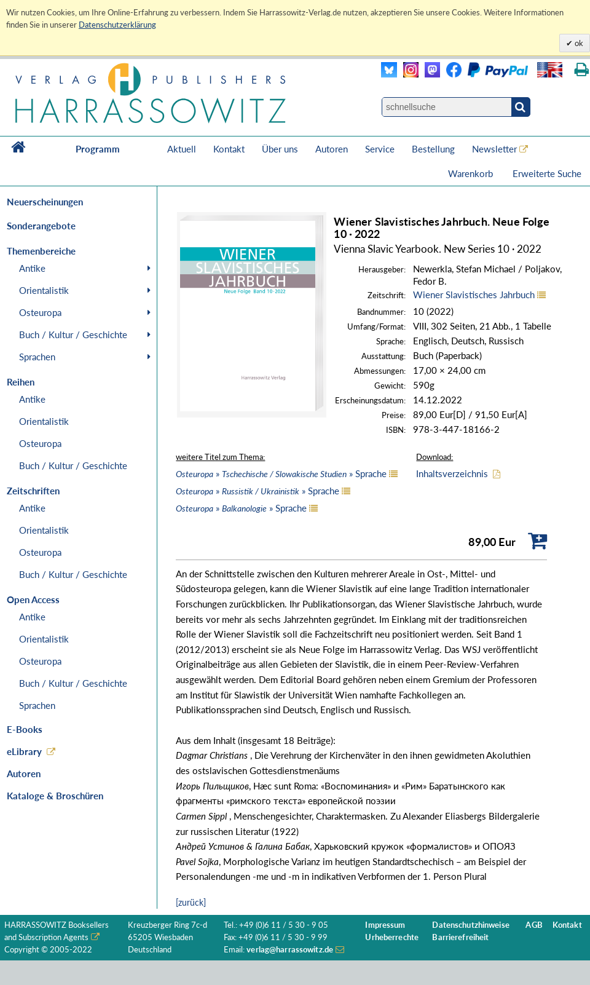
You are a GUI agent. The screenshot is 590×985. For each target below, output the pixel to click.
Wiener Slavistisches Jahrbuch (474, 294)
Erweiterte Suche (547, 173)
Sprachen (37, 356)
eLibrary (24, 751)
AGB (533, 925)
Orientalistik (44, 290)
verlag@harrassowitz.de (289, 949)
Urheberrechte (392, 937)
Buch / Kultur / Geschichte (73, 334)
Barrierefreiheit (460, 937)
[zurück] (191, 902)
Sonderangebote (41, 225)
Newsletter (494, 148)
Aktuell (181, 148)
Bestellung (433, 148)
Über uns (280, 148)
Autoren (331, 148)
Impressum (385, 925)
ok (578, 43)
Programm (98, 148)
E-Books (24, 729)
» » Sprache (281, 473)
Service (380, 148)
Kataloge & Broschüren (55, 795)
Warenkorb (471, 173)
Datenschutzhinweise (470, 925)
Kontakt (229, 148)
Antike (32, 268)
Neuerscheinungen (45, 201)
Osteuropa (40, 312)
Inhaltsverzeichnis (452, 473)
